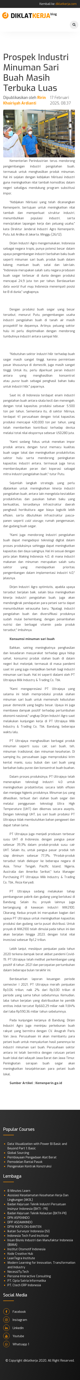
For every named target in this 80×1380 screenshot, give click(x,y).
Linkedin (13, 1328)
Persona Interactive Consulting (29, 1276)
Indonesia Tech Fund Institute (28, 1236)
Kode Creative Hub (20, 1254)
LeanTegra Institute (21, 1258)
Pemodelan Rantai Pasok (24, 1162)
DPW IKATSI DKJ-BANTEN (24, 1227)
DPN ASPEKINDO (18, 1218)
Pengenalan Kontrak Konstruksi (29, 1166)
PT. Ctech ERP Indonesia (24, 1285)
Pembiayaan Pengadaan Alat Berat (32, 1157)
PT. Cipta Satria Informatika (26, 1281)
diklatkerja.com (66, 4)
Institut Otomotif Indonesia (26, 1249)
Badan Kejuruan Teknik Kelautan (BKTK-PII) (37, 1213)
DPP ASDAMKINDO (19, 1222)
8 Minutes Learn (18, 1191)
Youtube (13, 1336)
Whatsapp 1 (16, 1344)
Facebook (14, 1311)
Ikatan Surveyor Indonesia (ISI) (28, 1231)
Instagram (15, 1319)
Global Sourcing (18, 1153)
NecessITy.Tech (18, 1272)
